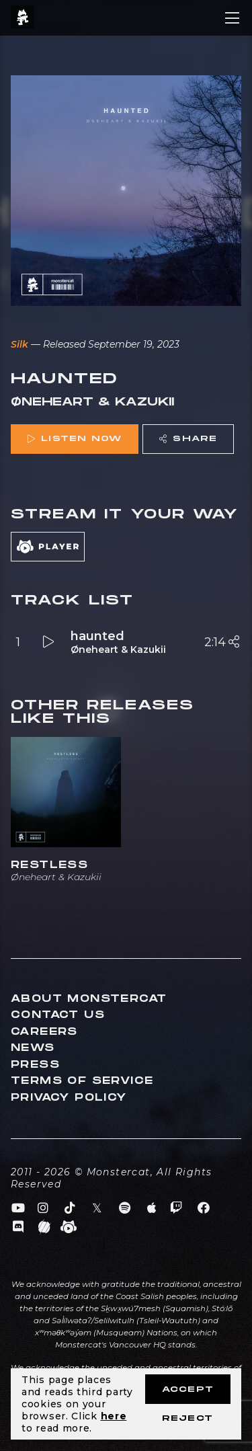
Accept (188, 1389)
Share (188, 439)
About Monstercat (89, 999)
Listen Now (75, 439)
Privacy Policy (69, 1097)
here (114, 1416)
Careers (44, 1031)
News (33, 1048)
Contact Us (58, 1015)
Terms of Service (82, 1081)
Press (35, 1064)
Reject (187, 1418)
